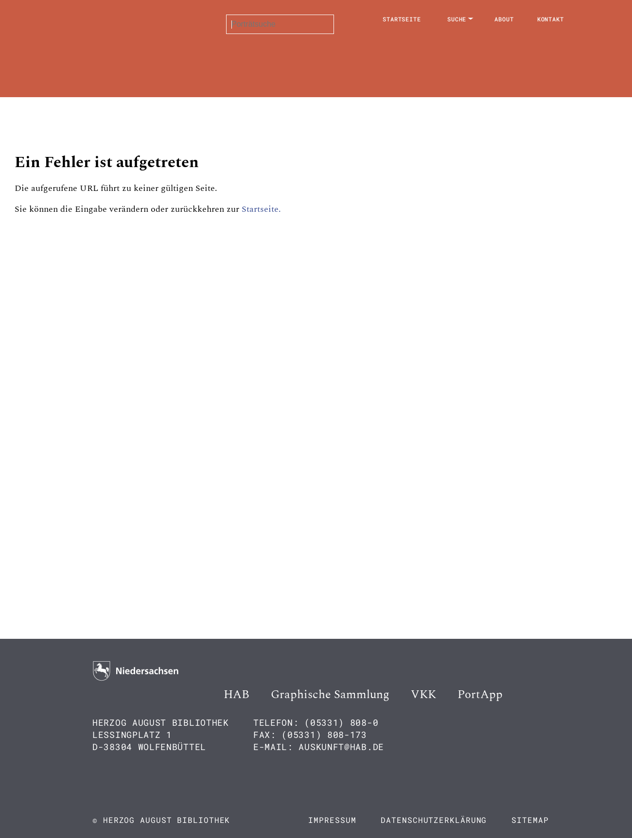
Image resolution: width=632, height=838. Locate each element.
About (504, 19)
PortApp (480, 694)
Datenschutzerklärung (434, 820)
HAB (236, 694)
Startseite (402, 19)
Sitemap (529, 820)
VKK (423, 694)
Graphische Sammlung (330, 694)
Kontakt (550, 19)
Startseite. (261, 209)
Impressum (332, 820)
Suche (457, 19)
